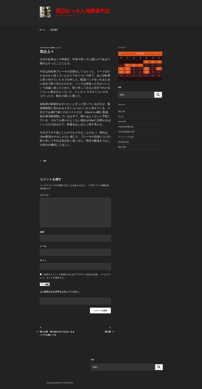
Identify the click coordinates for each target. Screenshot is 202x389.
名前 (42, 232)
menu (120, 121)
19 (128, 72)
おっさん (59, 47)
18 (121, 72)
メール (43, 246)
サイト (43, 260)
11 (121, 69)
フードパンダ (124, 137)
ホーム (42, 30)
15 (146, 69)
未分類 (121, 142)
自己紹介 (54, 30)
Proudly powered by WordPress (59, 383)
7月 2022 (140, 54)
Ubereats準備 (124, 127)
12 (128, 69)
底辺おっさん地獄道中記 (83, 11)
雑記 (44, 161)
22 (146, 72)
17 (159, 69)
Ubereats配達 (124, 132)
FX (119, 116)
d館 (119, 111)
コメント (45, 195)
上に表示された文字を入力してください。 (60, 292)
